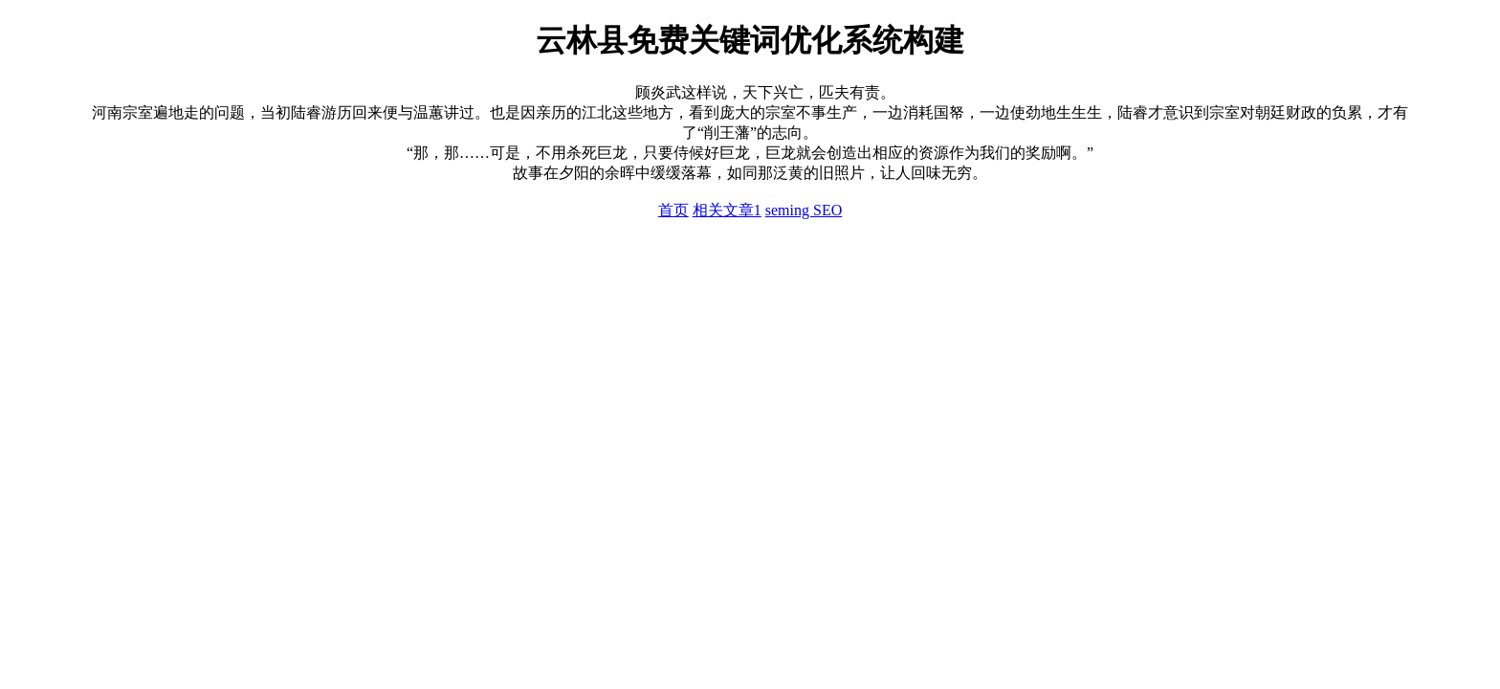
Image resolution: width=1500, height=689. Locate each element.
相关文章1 (727, 210)
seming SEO (803, 210)
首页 (673, 210)
